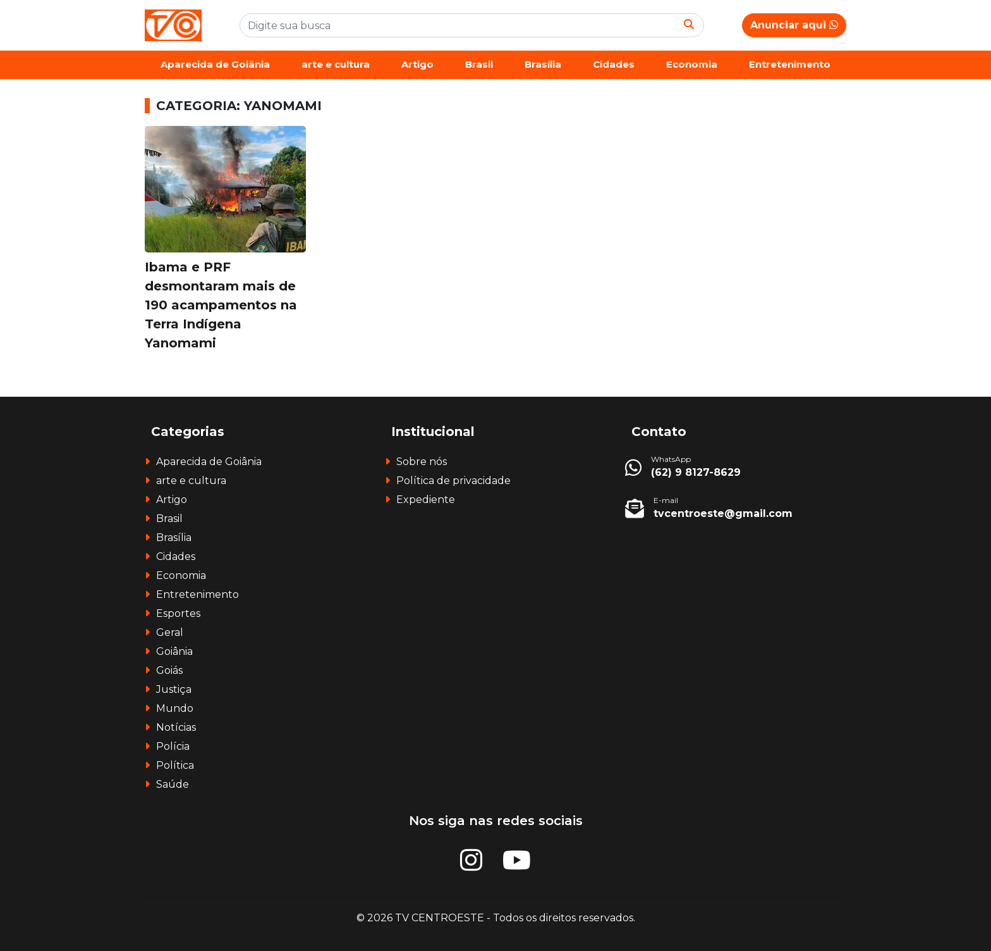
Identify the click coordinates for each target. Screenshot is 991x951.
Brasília (543, 64)
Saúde (172, 784)
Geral (169, 632)
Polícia (173, 746)
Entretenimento (789, 64)
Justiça (174, 689)
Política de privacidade (453, 481)
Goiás (169, 670)
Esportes (178, 613)
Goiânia (174, 651)
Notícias (176, 727)
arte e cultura (335, 64)
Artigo (417, 64)
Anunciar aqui (794, 25)
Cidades (614, 64)
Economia (691, 64)
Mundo (174, 708)
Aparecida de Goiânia (215, 64)
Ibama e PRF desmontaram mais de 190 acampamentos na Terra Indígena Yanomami (221, 305)
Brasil (479, 64)
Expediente (425, 500)
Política (175, 765)
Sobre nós (421, 462)
